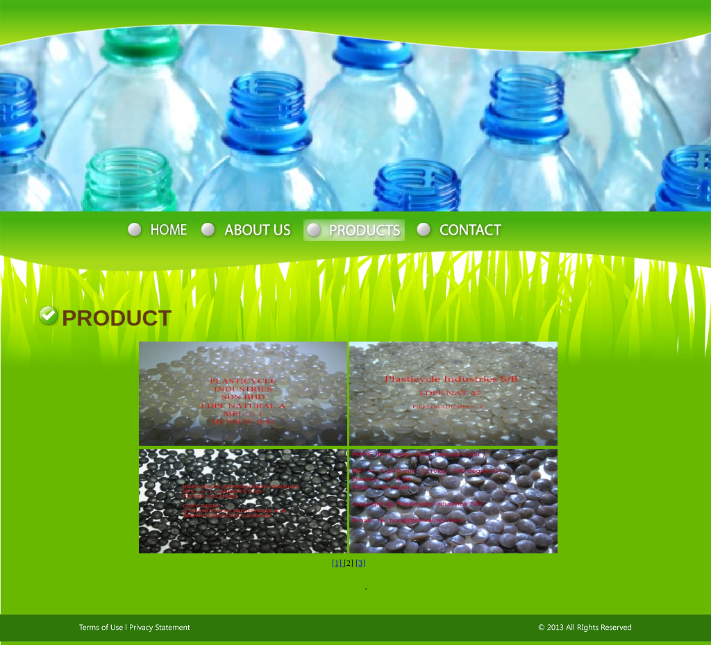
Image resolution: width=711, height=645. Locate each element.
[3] (360, 563)
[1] (338, 563)
